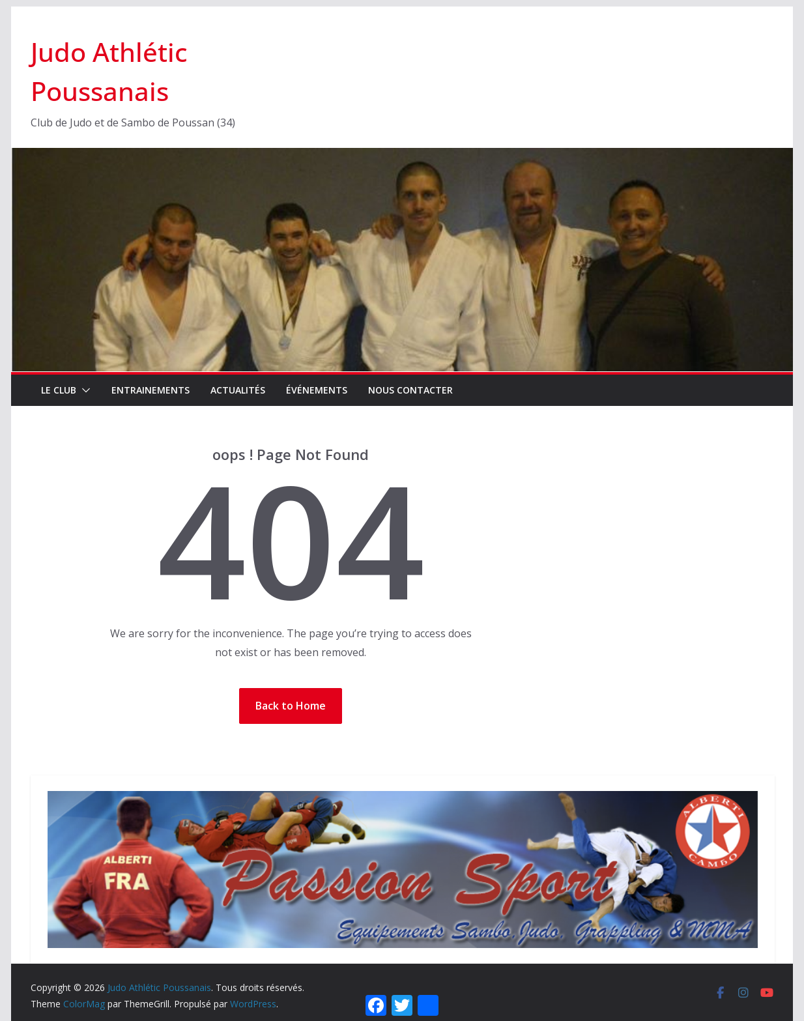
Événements (316, 390)
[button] (83, 390)
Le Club (58, 390)
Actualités (237, 390)
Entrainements (150, 390)
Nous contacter (410, 390)
